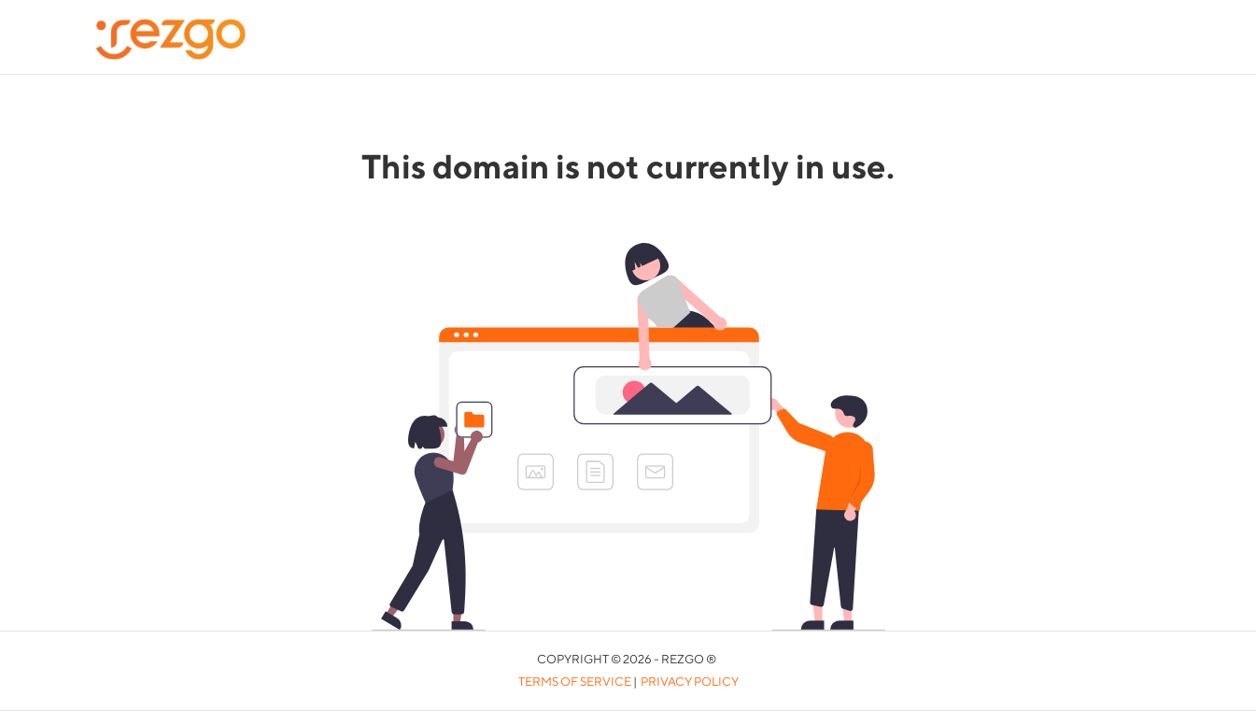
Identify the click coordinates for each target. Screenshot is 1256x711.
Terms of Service (574, 682)
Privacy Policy (690, 682)
